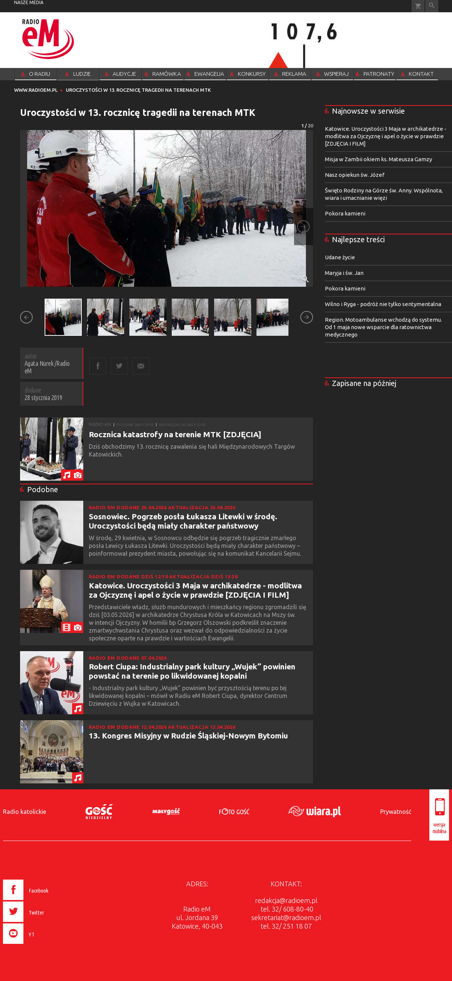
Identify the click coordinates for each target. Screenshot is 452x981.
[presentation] (41, 945)
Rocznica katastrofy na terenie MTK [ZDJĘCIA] (175, 434)
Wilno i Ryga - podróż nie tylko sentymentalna (383, 304)
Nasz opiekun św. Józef (354, 175)
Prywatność (395, 811)
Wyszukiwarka (431, 6)
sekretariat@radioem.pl (286, 917)
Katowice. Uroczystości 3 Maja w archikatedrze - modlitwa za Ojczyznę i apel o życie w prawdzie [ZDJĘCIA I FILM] (195, 590)
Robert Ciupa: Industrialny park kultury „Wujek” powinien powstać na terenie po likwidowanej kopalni (192, 671)
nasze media (28, 2)
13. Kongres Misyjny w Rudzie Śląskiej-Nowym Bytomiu (188, 735)
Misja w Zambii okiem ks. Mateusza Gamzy (378, 159)
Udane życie (340, 257)
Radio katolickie (24, 811)
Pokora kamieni (345, 213)
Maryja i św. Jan (344, 273)
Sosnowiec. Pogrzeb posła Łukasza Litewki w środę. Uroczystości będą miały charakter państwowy (183, 521)
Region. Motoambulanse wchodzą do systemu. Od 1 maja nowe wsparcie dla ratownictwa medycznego (383, 327)
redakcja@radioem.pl (286, 900)
